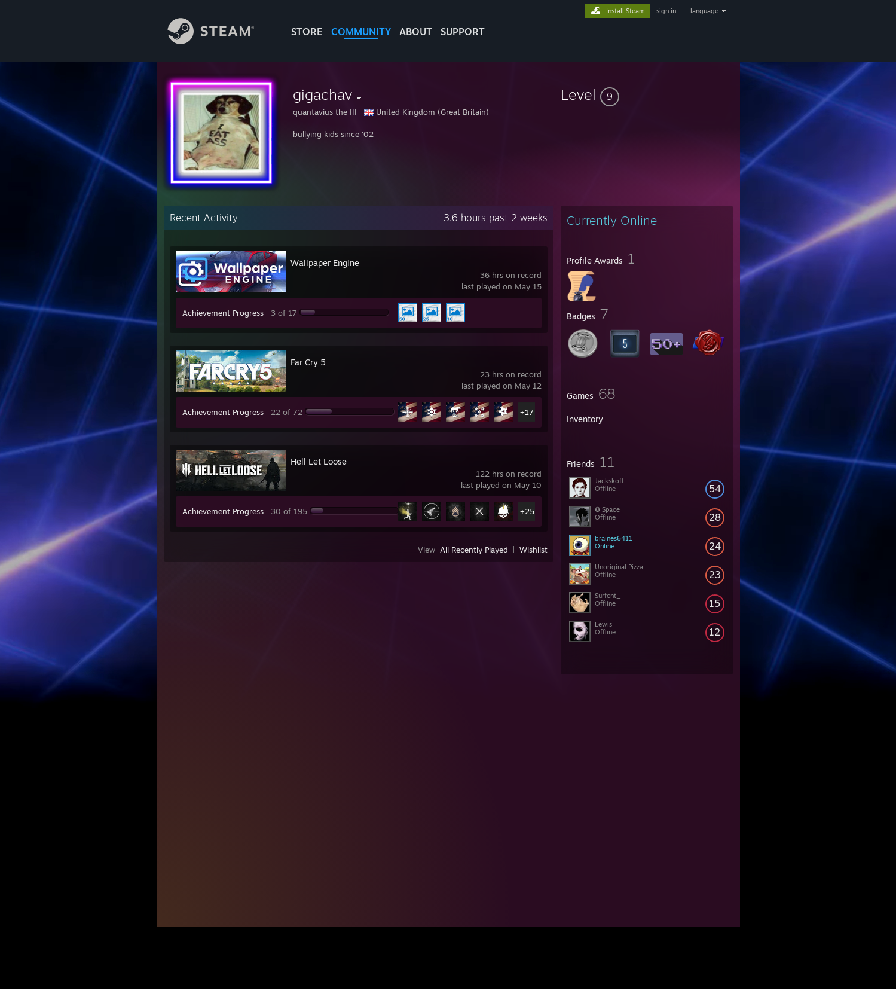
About (415, 32)
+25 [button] (527, 511)
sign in (666, 11)
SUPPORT (463, 32)
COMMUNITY (361, 32)
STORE (307, 32)
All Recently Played (474, 549)
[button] (647, 94)
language (704, 11)
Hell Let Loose (318, 461)
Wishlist (533, 549)
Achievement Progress (223, 313)
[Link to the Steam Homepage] (220, 41)
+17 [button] (527, 412)
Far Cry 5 (308, 362)
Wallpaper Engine (324, 263)
